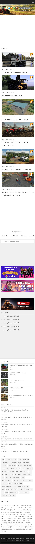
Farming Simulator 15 (27, 468)
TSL (10, 495)
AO (3, 459)
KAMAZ (30, 480)
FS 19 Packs (5, 70)
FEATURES (19, 471)
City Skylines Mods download (9, 508)
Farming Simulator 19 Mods (11, 323)
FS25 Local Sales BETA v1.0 (17, 372)
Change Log (26, 459)
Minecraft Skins (6, 529)
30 (25, 235)
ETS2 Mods (9, 516)
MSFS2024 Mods (14, 505)
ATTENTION (9, 459)
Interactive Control (6, 480)
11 (17, 235)
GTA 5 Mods (28, 525)
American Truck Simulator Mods (15, 525)
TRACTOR (4, 495)
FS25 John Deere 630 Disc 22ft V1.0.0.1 (21, 395)
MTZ (3, 489)
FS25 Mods (23, 514)
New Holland (9, 489)
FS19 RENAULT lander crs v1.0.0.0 (15, 73)
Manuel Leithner (18, 483)
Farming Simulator (15, 468)
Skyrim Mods (30, 527)
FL (30, 471)
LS (6, 483)
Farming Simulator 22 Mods (11, 319)
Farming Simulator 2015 (8, 471)
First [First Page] (3, 235)
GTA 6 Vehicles (5, 510)
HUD (7, 477)
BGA (19, 459)
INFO (23, 477)
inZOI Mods (4, 505)
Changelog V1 (5, 462)
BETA (15, 459)
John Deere (23, 480)
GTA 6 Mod (26, 512)
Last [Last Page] (33, 235)
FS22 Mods (26, 510)
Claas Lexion (26, 462)
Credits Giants (12, 465)
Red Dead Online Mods (26, 508)
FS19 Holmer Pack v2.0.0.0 (12, 95)
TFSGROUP (26, 492)
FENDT (26, 471)
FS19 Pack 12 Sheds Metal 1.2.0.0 (15, 120)
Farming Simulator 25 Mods (11, 316)
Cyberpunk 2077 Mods (8, 512)
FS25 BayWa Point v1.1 (16, 388)
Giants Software (27, 474)
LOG (3, 483)
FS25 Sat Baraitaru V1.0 (16, 380)
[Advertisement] (17, 31)
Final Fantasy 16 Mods (18, 529)
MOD (14, 486)
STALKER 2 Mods (6, 514)
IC (10, 477)
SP (20, 492)
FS (2, 474)
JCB (14, 480)
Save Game (15, 514)
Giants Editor (18, 474)
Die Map (20, 465)
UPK (14, 495)
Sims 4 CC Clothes (18, 516)
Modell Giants (21, 486)
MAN (10, 483)
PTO (6, 492)
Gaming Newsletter (21, 520)
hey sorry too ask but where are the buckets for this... (17, 439)
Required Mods (14, 492)
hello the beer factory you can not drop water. (14, 451)
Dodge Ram (5, 468)
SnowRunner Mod (25, 505)
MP (28, 486)
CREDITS (4, 465)
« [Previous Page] (6, 235)
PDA (21, 489)
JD (17, 480)
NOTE (16, 489)
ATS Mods (19, 512)
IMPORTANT (16, 477)
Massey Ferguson (6, 486)
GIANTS (11, 474)
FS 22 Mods (9, 518)
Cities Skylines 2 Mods (13, 522)
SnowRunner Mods (16, 510)
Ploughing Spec (28, 489)
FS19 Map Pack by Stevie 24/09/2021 (16, 170)
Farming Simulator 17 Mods (11, 326)
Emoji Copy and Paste (20, 518)
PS (2, 492)
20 (22, 235)
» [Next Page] (29, 235)
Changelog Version (16, 462)
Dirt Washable (27, 465)
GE (6, 474)
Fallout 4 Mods (5, 527)
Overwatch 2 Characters (18, 527)
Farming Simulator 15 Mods (11, 330)
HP (3, 477)
